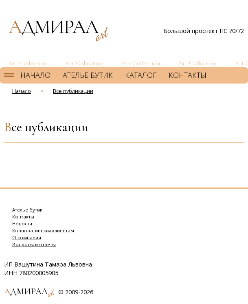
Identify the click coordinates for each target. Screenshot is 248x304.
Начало (35, 75)
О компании (26, 237)
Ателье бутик (88, 75)
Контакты (187, 75)
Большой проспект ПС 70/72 (204, 31)
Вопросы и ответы (34, 244)
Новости (22, 223)
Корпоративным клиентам (43, 230)
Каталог (140, 75)
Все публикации (73, 91)
